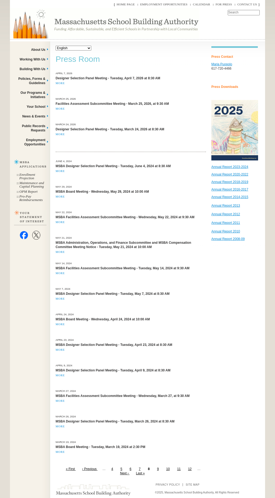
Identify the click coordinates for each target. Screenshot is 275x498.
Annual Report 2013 (225, 205)
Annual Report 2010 (225, 231)
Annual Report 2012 (225, 214)
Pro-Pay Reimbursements (31, 198)
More (60, 83)
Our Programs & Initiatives (32, 95)
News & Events (33, 116)
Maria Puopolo (221, 64)
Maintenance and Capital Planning (31, 184)
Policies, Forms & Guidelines (31, 81)
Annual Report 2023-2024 (229, 167)
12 (190, 469)
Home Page (126, 4)
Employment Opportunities (163, 4)
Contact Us (247, 4)
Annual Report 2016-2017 (229, 189)
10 (168, 469)
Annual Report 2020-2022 (229, 174)
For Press (224, 4)
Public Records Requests (33, 128)
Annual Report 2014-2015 (229, 197)
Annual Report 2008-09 (228, 239)
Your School (36, 107)
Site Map (193, 484)
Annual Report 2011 (225, 223)
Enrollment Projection (27, 176)
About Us (38, 50)
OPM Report (28, 191)
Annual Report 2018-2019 (229, 182)
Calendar (201, 4)
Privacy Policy (167, 484)
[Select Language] (73, 48)
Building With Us (32, 69)
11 (179, 469)
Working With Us (32, 59)
